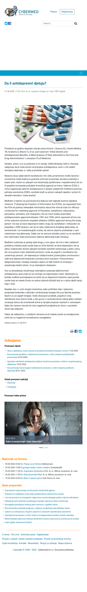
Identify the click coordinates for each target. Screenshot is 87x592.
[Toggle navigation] (81, 73)
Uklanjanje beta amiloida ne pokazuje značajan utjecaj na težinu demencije (36, 501)
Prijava (53, 11)
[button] (7, 425)
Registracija (67, 11)
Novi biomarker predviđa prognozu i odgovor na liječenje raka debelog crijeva (37, 508)
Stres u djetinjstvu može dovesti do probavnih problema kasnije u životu (37, 351)
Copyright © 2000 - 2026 (24, 550)
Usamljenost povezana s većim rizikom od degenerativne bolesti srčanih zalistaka (39, 515)
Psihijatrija (11, 387)
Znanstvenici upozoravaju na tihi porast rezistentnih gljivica (30, 490)
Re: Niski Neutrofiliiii (29, 475)
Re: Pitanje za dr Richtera (31, 464)
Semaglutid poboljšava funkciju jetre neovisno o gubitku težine (31, 505)
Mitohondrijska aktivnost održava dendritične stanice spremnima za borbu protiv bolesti (42, 519)
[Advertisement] (43, 50)
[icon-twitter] (6, 23)
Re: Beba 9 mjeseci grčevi (31, 478)
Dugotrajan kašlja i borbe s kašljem (35, 467)
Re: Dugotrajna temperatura (32, 471)
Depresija (11, 383)
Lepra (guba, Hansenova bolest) (18, 522)
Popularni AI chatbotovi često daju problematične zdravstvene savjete (34, 494)
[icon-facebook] (9, 23)
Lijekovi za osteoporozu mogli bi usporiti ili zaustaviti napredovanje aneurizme (38, 512)
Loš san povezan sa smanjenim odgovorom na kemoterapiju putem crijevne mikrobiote (41, 497)
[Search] (57, 23)
